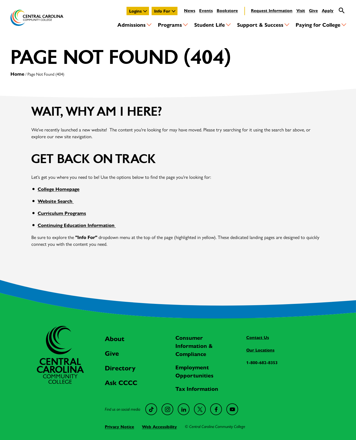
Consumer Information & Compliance (194, 345)
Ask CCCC (121, 382)
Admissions (131, 24)
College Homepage (58, 189)
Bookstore (227, 10)
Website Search (56, 201)
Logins (135, 11)
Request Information (271, 10)
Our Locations (260, 350)
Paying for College (318, 24)
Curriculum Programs (62, 213)
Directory (120, 367)
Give (313, 10)
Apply (328, 10)
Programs (170, 24)
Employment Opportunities (194, 371)
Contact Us (257, 337)
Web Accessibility (159, 427)
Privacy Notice (119, 427)
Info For (162, 11)
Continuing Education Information (77, 225)
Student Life (209, 24)
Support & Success (260, 24)
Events (206, 10)
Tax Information (196, 388)
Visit (300, 10)
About (114, 338)
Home (17, 73)
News (189, 10)
